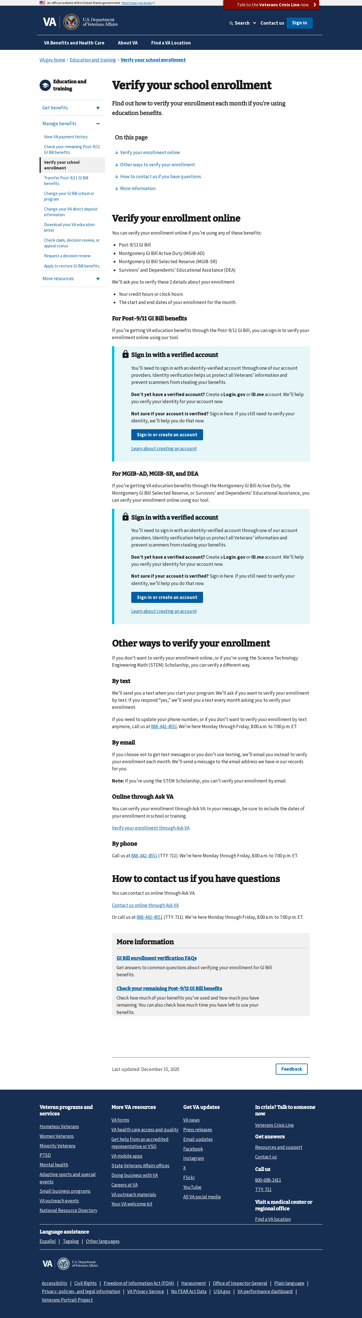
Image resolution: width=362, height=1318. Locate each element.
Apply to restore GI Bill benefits (72, 266)
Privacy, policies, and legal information (81, 1291)
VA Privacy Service (145, 1291)
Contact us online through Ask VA (145, 905)
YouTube (192, 1187)
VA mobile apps (127, 1156)
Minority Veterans (58, 1146)
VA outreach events (59, 1201)
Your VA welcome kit (131, 1204)
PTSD (45, 1155)
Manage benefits (59, 123)
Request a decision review (67, 255)
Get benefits (55, 108)
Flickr (189, 1177)
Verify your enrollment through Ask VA (150, 828)
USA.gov (222, 1291)
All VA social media (202, 1197)
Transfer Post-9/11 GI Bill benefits (66, 180)
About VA (128, 43)
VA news (191, 1120)
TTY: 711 (263, 1189)
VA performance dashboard (265, 1291)
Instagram (193, 1158)
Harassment (193, 1283)
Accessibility (54, 1283)
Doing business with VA (134, 1175)
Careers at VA (124, 1185)
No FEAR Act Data (188, 1291)
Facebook (193, 1149)
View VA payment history (66, 136)
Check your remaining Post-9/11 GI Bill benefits (72, 149)
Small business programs (65, 1191)
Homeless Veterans (59, 1126)
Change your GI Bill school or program (69, 196)
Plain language (289, 1283)
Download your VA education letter (69, 227)
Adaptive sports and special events (68, 1178)
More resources (58, 278)
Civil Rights (85, 1283)
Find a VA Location (171, 43)
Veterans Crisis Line (274, 1125)
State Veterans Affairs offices (140, 1165)
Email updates (198, 1139)
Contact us (272, 23)
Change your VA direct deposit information (71, 211)
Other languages (103, 1241)
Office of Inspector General (240, 1283)
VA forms (120, 1120)
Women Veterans (57, 1136)
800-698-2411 (268, 1180)
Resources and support (278, 1147)
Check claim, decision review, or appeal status (72, 242)
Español (48, 1241)
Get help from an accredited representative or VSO (140, 1142)
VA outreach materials (133, 1194)
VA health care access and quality (144, 1129)
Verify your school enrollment (61, 165)
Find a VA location (273, 1219)
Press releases (197, 1129)
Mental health (54, 1165)
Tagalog (71, 1241)
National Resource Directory (68, 1210)
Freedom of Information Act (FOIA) (139, 1283)
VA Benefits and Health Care (74, 43)
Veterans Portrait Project (67, 1300)
